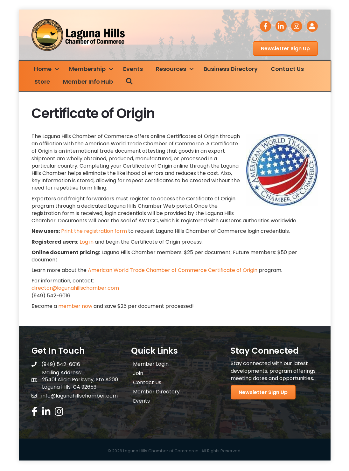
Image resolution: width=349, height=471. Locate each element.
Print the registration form (94, 232)
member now (75, 307)
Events (137, 70)
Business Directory (234, 70)
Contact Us (291, 70)
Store (46, 83)
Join (138, 374)
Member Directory (156, 392)
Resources (175, 70)
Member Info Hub (92, 83)
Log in (87, 242)
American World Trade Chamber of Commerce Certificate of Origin (172, 271)
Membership (91, 70)
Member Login (151, 365)
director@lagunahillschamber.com (75, 289)
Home (46, 70)
